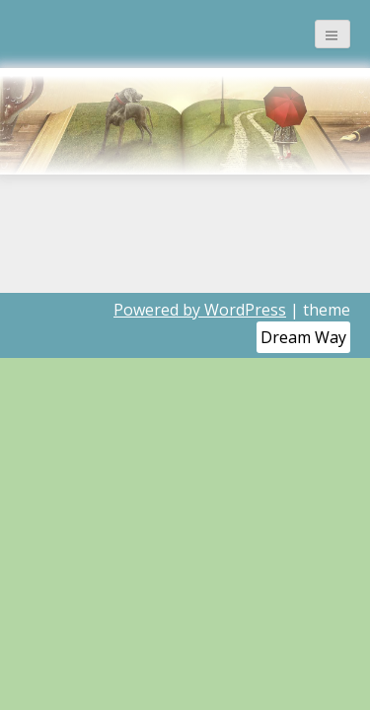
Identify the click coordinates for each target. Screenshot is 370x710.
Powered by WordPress (199, 309)
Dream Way (303, 337)
